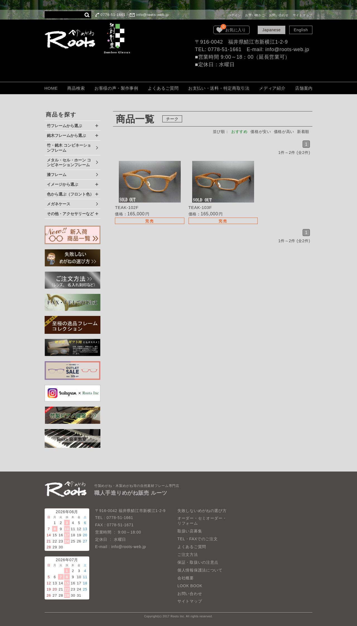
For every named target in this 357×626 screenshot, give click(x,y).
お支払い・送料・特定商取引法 (219, 88)
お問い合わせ (279, 15)
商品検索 (76, 88)
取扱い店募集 (189, 531)
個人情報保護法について (200, 570)
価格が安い (260, 131)
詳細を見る (146, 193)
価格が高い (284, 131)
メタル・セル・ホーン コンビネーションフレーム (69, 162)
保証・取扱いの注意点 (197, 562)
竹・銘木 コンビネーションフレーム (69, 148)
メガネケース (58, 204)
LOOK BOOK (189, 586)
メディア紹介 (272, 88)
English (301, 30)
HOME (51, 88)
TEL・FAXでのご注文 (197, 539)
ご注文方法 (187, 554)
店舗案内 (304, 88)
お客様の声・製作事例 (116, 88)
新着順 (303, 131)
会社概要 (185, 578)
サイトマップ (302, 15)
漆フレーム (56, 174)
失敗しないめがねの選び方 (201, 510)
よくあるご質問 (163, 88)
